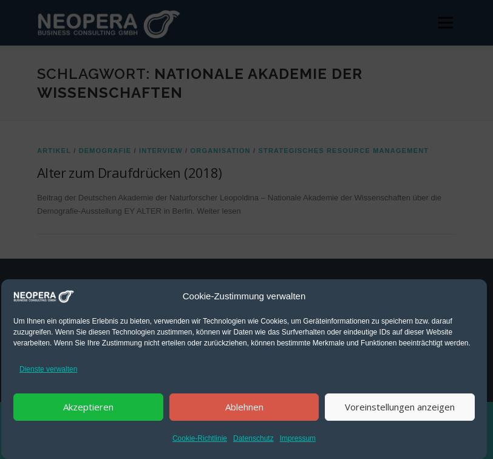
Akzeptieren (88, 407)
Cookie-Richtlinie (199, 438)
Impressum (298, 438)
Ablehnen (244, 407)
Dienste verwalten (48, 369)
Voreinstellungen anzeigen (400, 407)
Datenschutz (253, 438)
